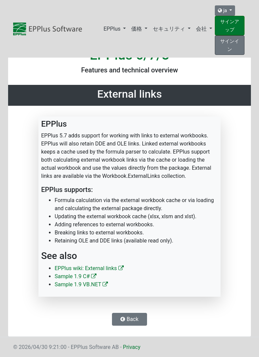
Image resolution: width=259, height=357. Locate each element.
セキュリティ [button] (169, 29)
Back (129, 319)
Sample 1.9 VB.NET (81, 284)
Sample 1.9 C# (75, 276)
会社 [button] (202, 29)
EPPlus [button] (113, 29)
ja (223, 10)
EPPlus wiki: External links (89, 268)
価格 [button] (137, 29)
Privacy (132, 347)
